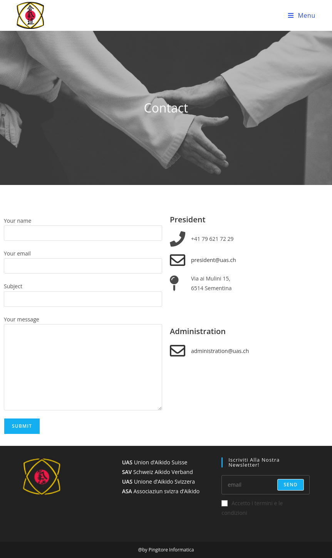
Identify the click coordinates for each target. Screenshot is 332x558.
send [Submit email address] (290, 484)
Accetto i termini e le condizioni (252, 507)
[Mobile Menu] (301, 15)
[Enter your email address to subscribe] (265, 484)
